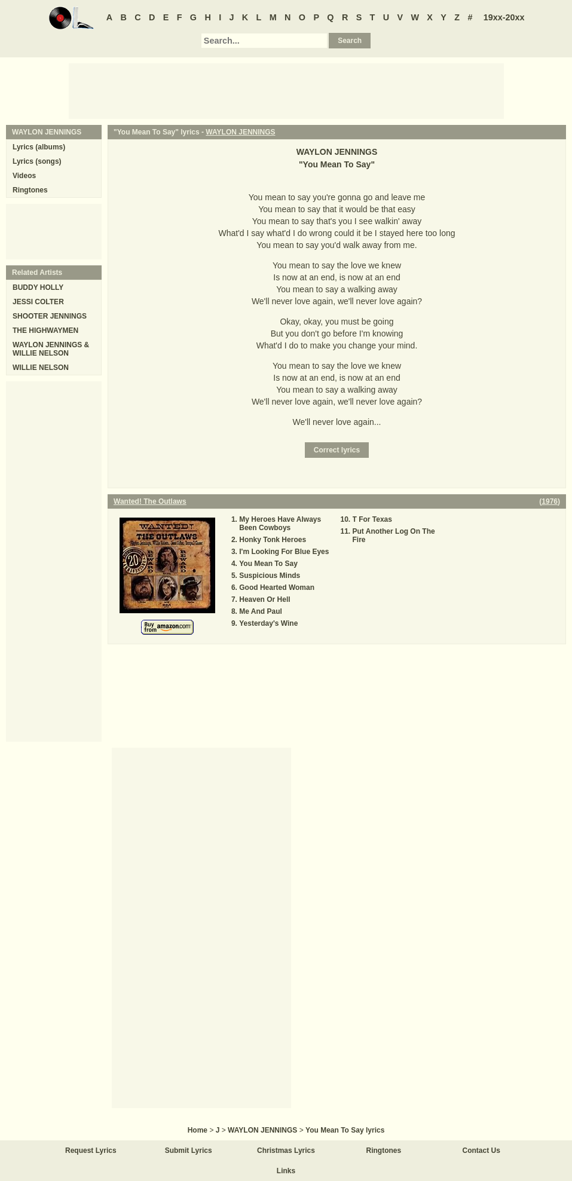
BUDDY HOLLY (38, 287)
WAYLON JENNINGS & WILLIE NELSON (51, 349)
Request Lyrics (91, 1150)
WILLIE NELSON (41, 367)
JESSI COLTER (38, 302)
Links (286, 1171)
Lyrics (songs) (37, 161)
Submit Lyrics (188, 1150)
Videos (24, 176)
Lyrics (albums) (39, 147)
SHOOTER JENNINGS (50, 316)
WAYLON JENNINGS (240, 132)
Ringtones (30, 190)
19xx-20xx (504, 17)
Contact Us (481, 1150)
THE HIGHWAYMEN (45, 330)
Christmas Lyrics (286, 1150)
